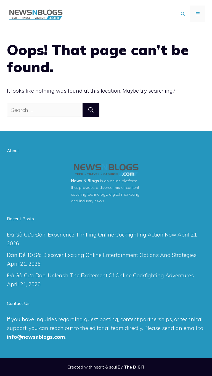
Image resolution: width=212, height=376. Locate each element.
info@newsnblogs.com (36, 337)
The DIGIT (134, 367)
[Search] (91, 110)
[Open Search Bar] (182, 14)
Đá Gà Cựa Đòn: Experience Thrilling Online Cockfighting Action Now (91, 234)
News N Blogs (85, 180)
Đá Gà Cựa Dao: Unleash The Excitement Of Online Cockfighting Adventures (100, 275)
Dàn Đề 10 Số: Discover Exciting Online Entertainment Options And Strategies (102, 255)
